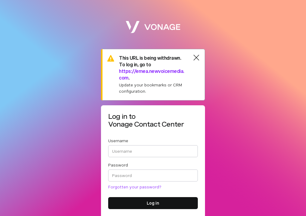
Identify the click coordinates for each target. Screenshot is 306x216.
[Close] (196, 57)
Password (118, 165)
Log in (153, 203)
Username (118, 140)
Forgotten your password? (134, 186)
